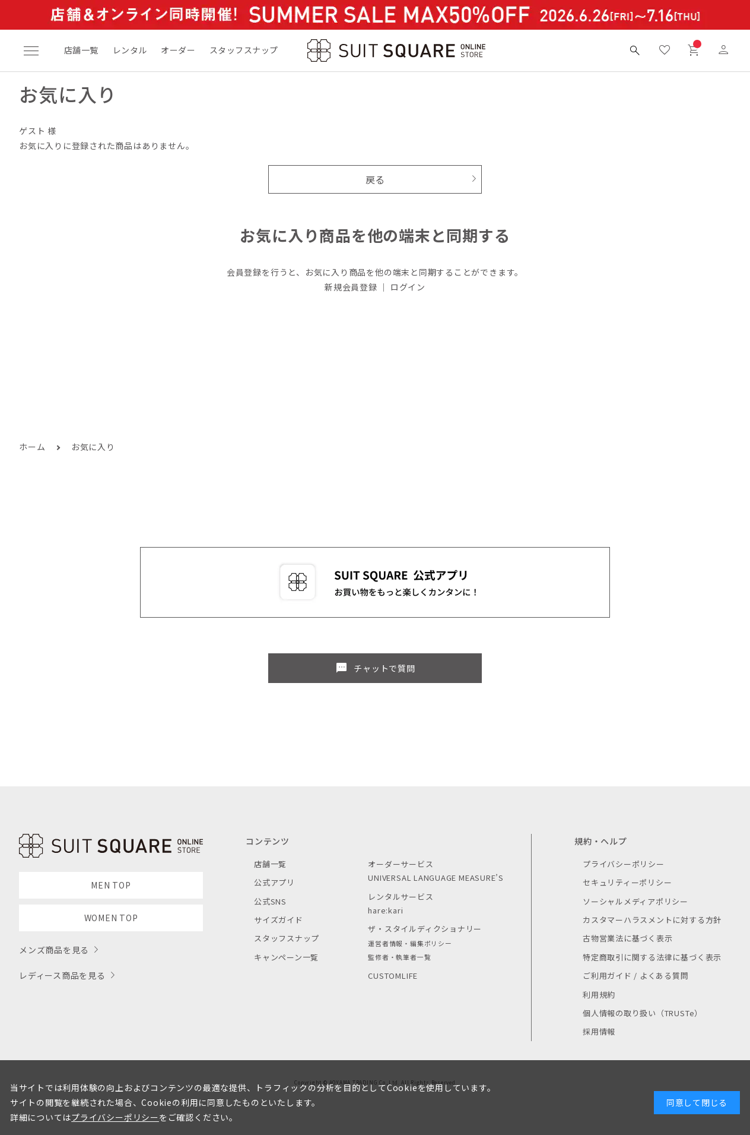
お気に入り (93, 447)
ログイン (407, 287)
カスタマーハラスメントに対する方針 (652, 919)
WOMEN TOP (111, 918)
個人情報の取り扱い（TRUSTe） (643, 1013)
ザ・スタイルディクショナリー (425, 928)
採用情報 (599, 1031)
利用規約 (599, 994)
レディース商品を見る (62, 975)
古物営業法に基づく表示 (627, 938)
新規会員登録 (351, 287)
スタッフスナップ (243, 50)
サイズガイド (278, 919)
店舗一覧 (81, 50)
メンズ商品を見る (54, 950)
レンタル (130, 50)
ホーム (32, 447)
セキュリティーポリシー (627, 882)
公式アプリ (274, 882)
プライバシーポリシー (624, 864)
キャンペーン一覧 (286, 957)
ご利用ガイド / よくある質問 (636, 975)
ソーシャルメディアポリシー (635, 901)
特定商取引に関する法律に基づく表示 (652, 957)
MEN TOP (111, 885)
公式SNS (270, 901)
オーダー (178, 50)
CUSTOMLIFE (393, 975)
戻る (375, 179)
